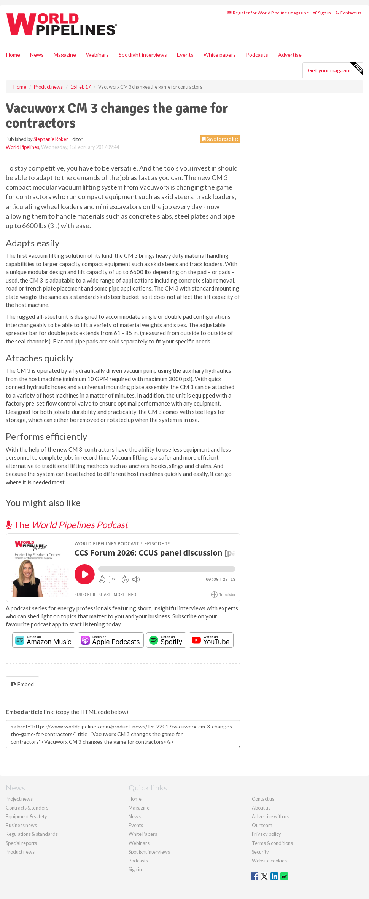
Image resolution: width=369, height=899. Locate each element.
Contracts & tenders (27, 808)
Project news (19, 799)
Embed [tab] (22, 684)
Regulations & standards (32, 834)
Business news (21, 825)
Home (13, 54)
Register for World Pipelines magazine (268, 12)
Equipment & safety (26, 816)
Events (185, 54)
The (67, 524)
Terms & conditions (272, 843)
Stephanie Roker (50, 139)
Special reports (21, 843)
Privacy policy (266, 834)
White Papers (143, 834)
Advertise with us (270, 816)
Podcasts (257, 54)
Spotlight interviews (143, 54)
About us (261, 808)
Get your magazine (335, 69)
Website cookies (269, 860)
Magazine (65, 54)
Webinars (97, 54)
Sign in (322, 12)
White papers (220, 54)
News (135, 816)
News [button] (37, 54)
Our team (262, 825)
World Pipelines (22, 147)
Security (260, 852)
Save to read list (220, 139)
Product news (20, 852)
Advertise (290, 54)
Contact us (348, 12)
